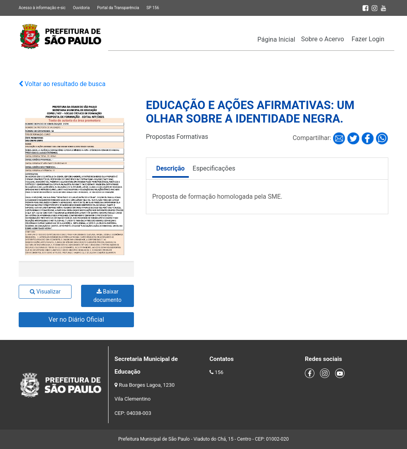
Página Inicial (276, 39)
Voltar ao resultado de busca (62, 84)
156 (219, 372)
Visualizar (45, 291)
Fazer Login (368, 39)
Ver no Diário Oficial (76, 319)
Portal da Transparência (118, 8)
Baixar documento (107, 295)
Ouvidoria (81, 8)
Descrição (170, 168)
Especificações (214, 168)
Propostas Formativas (177, 136)
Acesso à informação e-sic (42, 8)
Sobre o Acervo (322, 39)
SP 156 (152, 8)
